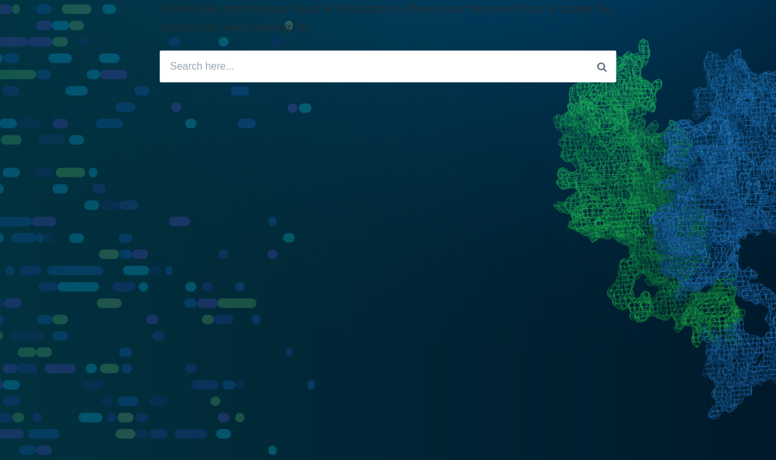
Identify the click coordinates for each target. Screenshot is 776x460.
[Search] (602, 66)
